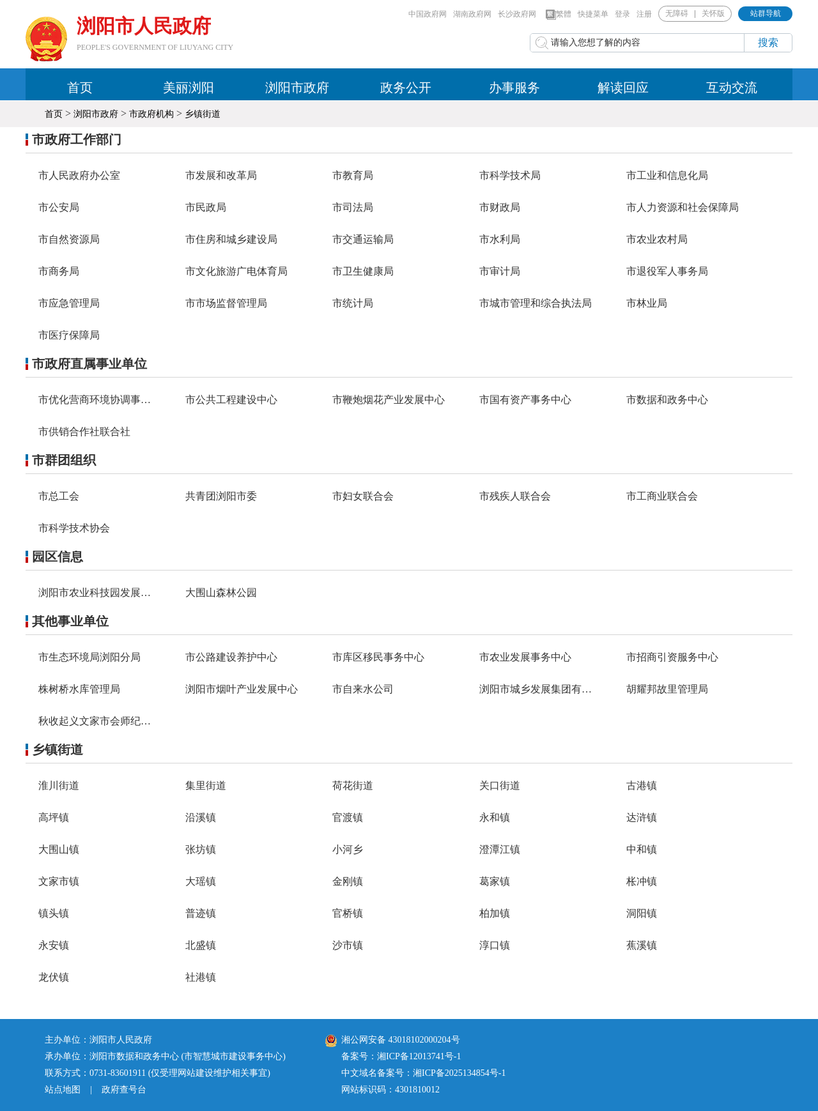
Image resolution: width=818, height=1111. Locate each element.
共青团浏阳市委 (221, 496)
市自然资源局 (69, 239)
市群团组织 (64, 460)
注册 (644, 14)
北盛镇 (200, 945)
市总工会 (58, 496)
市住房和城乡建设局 (231, 239)
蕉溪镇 (641, 945)
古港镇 (641, 785)
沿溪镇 (200, 817)
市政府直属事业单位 (89, 363)
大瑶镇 (200, 881)
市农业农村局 (657, 239)
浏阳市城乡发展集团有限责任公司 (556, 689)
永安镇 (53, 945)
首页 (80, 87)
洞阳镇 (641, 913)
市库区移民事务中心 (378, 657)
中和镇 (641, 849)
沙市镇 (347, 945)
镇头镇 (53, 913)
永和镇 (494, 817)
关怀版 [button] (713, 13)
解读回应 (623, 87)
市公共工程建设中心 (231, 399)
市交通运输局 (363, 239)
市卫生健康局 (363, 271)
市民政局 (205, 207)
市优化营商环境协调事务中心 (104, 399)
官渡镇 (347, 817)
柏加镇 (494, 913)
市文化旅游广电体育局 (236, 271)
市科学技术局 (510, 175)
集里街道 (205, 785)
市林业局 (646, 303)
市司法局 (352, 207)
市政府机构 (151, 114)
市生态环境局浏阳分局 (89, 657)
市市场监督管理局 (226, 303)
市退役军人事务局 (667, 271)
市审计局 (499, 271)
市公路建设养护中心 (231, 657)
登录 (622, 14)
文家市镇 (58, 881)
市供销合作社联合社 (84, 431)
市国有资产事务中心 (525, 399)
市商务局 (58, 271)
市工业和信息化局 (667, 175)
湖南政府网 (472, 14)
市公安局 (58, 207)
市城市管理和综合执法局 (535, 303)
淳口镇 (494, 945)
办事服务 (514, 87)
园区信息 (57, 556)
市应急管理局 (69, 303)
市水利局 (499, 239)
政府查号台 (124, 1089)
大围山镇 (58, 849)
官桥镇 (347, 913)
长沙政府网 (517, 14)
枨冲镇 (641, 881)
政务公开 (405, 87)
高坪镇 (53, 817)
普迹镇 (200, 913)
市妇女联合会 (363, 496)
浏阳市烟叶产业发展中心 (241, 689)
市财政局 (499, 207)
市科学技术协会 (74, 528)
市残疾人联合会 (515, 496)
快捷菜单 (593, 14)
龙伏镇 (53, 977)
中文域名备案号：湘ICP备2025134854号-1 (423, 1073)
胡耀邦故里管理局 (667, 689)
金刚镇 (347, 881)
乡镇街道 (202, 114)
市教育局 (352, 175)
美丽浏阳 (188, 87)
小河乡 (347, 849)
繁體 (558, 15)
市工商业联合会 (662, 496)
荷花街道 (352, 785)
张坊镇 (200, 849)
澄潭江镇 (499, 849)
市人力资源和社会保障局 (682, 207)
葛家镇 (494, 881)
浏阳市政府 (297, 87)
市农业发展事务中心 (525, 657)
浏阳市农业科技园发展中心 (99, 592)
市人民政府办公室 (79, 175)
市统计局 (352, 303)
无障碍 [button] (676, 13)
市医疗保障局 (69, 335)
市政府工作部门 (76, 139)
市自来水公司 (363, 689)
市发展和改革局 (221, 175)
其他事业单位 (70, 621)
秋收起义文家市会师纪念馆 (99, 721)
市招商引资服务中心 (672, 657)
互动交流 (731, 87)
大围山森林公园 (221, 592)
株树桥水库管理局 (79, 689)
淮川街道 (58, 785)
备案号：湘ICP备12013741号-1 (401, 1056)
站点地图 (63, 1089)
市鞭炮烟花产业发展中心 (388, 399)
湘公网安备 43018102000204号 (392, 1040)
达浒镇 (641, 817)
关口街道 (499, 785)
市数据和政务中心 (667, 399)
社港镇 (200, 977)
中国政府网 (427, 14)
